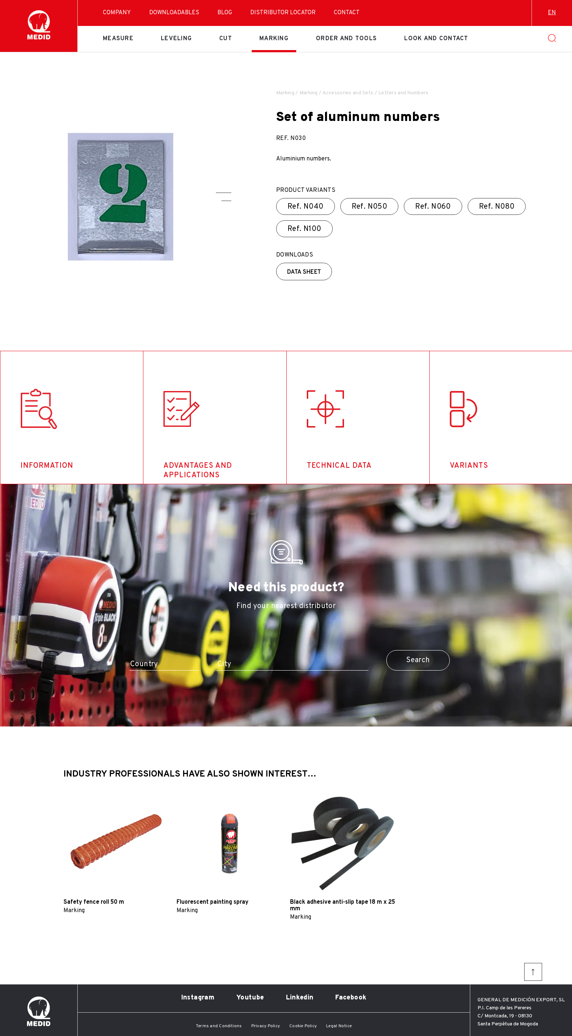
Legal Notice (339, 1026)
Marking (274, 38)
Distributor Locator (283, 13)
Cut (225, 38)
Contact (347, 13)
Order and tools (346, 38)
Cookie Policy (303, 1026)
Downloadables (174, 13)
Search (418, 660)
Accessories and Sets (348, 93)
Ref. (305, 207)
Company (117, 13)
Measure (118, 38)
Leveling (176, 38)
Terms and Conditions (219, 1026)
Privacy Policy (265, 1026)
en (552, 13)
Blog (224, 13)
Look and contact (436, 38)
